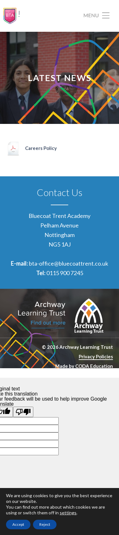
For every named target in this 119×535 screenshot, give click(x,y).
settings (68, 512)
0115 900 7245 (64, 272)
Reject (44, 524)
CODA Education (94, 366)
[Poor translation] (23, 412)
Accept (18, 524)
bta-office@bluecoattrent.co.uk (68, 263)
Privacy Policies (96, 356)
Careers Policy (41, 148)
